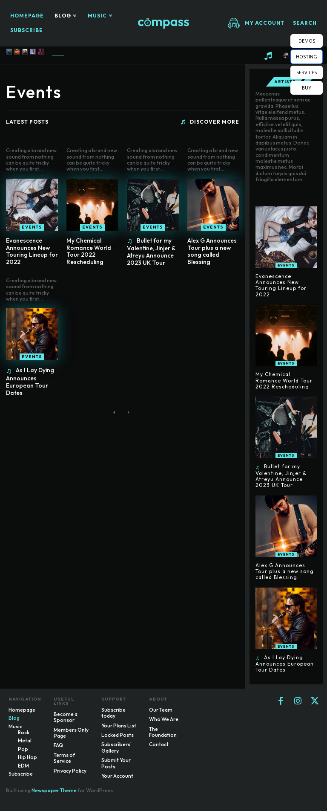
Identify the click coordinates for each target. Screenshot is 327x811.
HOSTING (306, 56)
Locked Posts (117, 735)
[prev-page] (114, 412)
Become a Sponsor (65, 717)
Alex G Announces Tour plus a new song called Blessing (212, 251)
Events (32, 227)
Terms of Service (64, 758)
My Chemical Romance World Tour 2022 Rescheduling (88, 251)
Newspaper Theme (54, 790)
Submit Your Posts (116, 763)
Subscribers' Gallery (116, 747)
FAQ (58, 745)
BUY (306, 87)
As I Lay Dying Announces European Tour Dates (30, 381)
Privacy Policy (70, 771)
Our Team (160, 710)
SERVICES (306, 72)
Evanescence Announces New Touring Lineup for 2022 (32, 251)
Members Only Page (71, 733)
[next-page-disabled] (128, 412)
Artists (285, 82)
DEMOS (306, 41)
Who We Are (163, 719)
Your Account (117, 776)
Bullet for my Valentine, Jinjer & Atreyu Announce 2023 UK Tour (151, 251)
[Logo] (163, 23)
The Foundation (163, 732)
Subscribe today (113, 713)
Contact (159, 744)
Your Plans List (118, 725)
